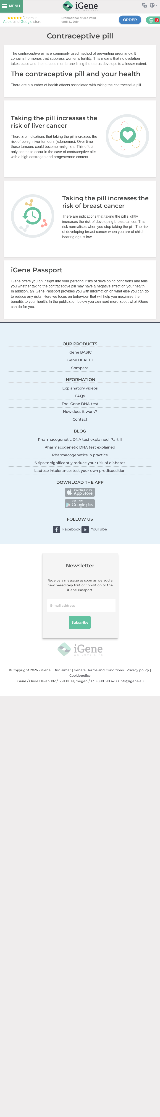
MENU (14, 6)
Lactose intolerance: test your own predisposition (80, 470)
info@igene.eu (132, 681)
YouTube (99, 529)
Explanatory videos (80, 388)
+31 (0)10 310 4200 (105, 681)
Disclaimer (62, 670)
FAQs (80, 396)
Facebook (71, 529)
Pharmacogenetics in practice (80, 455)
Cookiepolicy (80, 675)
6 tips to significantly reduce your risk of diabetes (79, 463)
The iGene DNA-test (80, 404)
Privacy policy (137, 670)
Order (130, 20)
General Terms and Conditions (99, 670)
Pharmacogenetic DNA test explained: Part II (80, 439)
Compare (80, 368)
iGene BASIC (80, 352)
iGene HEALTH (79, 360)
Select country (155, 5)
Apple (7, 22)
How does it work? (80, 411)
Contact (80, 419)
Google (26, 22)
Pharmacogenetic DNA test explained (80, 447)
